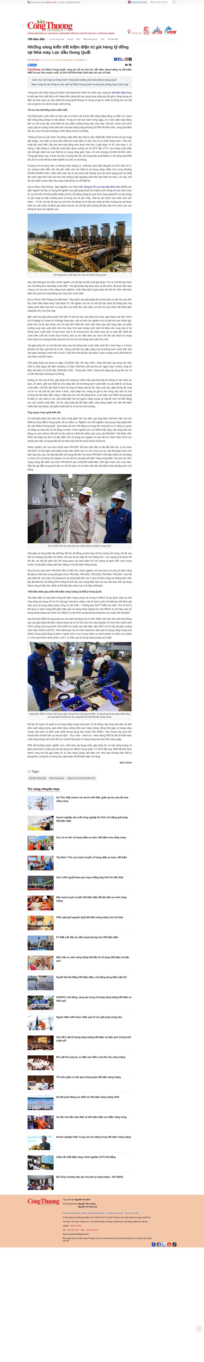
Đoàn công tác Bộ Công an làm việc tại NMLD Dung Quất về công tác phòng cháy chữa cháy (80, 84)
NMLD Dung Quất (56, 778)
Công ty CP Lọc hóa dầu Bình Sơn (102, 187)
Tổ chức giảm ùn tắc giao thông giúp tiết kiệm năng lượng (88, 1077)
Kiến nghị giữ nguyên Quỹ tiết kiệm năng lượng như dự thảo (89, 917)
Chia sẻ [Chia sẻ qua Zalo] (32, 65)
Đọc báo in (53, 33)
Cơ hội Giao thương (105, 33)
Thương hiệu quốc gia (37, 33)
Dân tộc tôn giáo (88, 33)
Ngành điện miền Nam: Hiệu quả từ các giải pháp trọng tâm (89, 1017)
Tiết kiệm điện (36, 39)
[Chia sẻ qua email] (126, 65)
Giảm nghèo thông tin (69, 33)
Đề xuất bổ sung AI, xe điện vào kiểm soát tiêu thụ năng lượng (90, 1057)
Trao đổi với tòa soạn (114, 1213)
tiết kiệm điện (119, 92)
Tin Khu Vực (135, 32)
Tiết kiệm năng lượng (37, 778)
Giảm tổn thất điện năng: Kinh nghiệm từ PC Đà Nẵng (86, 1157)
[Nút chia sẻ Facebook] (48, 65)
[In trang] (130, 65)
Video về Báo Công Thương (93, 1213)
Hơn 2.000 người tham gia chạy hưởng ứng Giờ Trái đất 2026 (89, 877)
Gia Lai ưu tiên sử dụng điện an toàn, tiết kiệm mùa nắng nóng (91, 837)
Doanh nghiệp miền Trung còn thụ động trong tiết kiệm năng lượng (93, 1137)
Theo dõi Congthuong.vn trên (66, 60)
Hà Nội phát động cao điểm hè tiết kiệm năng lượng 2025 (87, 1097)
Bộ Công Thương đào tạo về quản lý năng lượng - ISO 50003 (89, 1177)
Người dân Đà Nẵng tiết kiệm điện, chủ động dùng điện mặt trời (91, 977)
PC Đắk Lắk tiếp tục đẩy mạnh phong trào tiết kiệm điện (87, 937)
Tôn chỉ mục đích (132, 1213)
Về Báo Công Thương (72, 1213)
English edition (139, 2)
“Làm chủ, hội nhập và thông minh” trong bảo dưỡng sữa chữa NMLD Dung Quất (74, 80)
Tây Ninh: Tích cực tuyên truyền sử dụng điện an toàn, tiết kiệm (91, 857)
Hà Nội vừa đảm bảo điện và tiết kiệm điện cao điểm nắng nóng (91, 1117)
